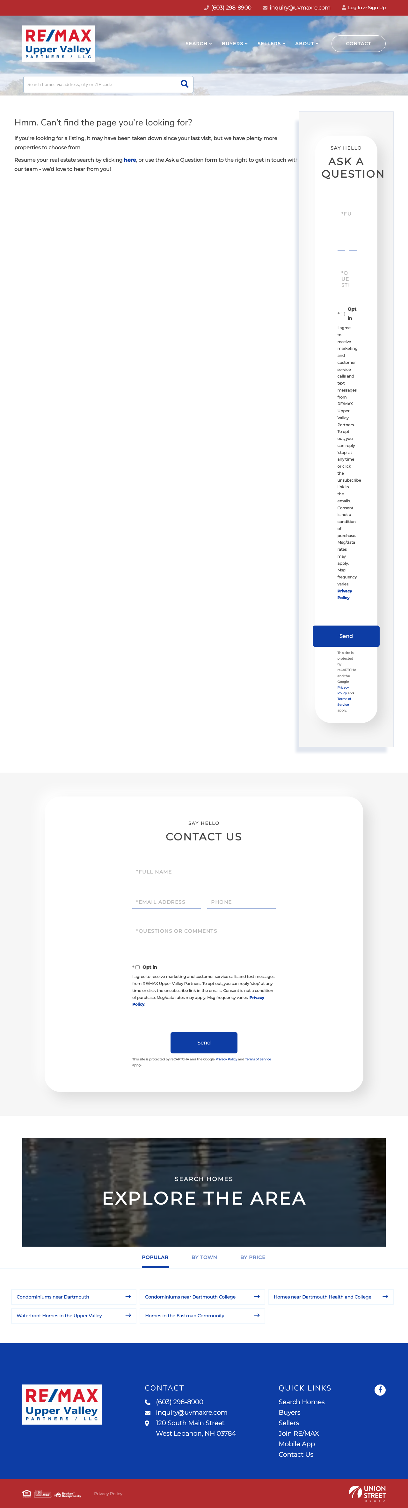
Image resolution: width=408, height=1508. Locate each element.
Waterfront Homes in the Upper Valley (59, 1316)
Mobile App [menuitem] (297, 1444)
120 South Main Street (190, 1429)
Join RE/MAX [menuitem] (299, 1434)
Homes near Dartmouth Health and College (322, 1297)
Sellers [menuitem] (269, 43)
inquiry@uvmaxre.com (297, 8)
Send (346, 636)
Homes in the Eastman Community (184, 1316)
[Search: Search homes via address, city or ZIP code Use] (108, 84)
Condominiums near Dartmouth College (190, 1297)
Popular (155, 1257)
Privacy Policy (226, 1059)
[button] (184, 84)
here (130, 160)
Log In (352, 8)
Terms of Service (258, 1059)
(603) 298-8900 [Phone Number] (227, 8)
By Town (204, 1257)
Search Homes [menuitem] (301, 1402)
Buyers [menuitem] (233, 43)
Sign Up (377, 8)
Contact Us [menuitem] (296, 1455)
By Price (253, 1257)
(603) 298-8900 (174, 1402)
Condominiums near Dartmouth (53, 1297)
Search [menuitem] (197, 43)
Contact (358, 43)
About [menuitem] (304, 43)
